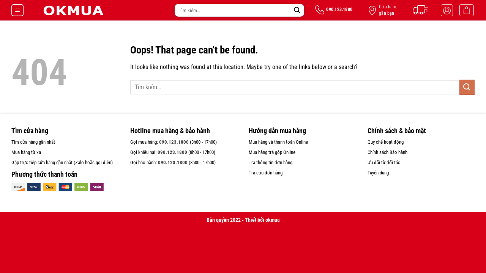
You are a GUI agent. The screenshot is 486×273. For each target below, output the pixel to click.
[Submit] (296, 10)
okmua (272, 220)
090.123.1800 (174, 142)
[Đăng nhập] (447, 10)
